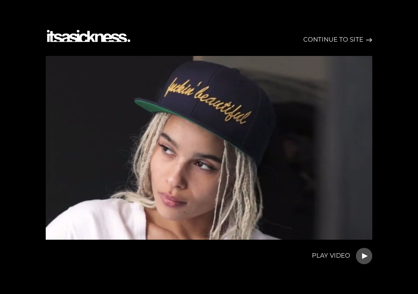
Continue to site (333, 40)
